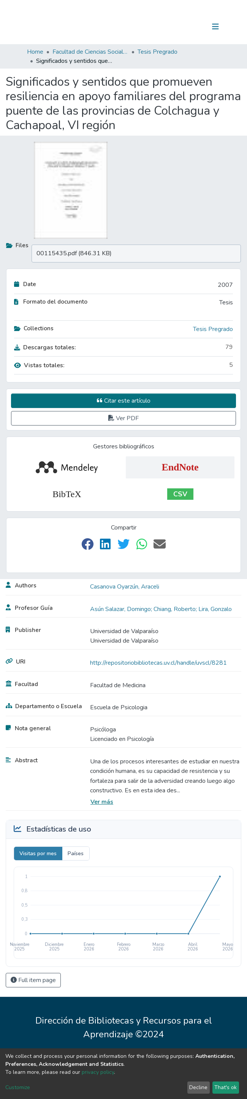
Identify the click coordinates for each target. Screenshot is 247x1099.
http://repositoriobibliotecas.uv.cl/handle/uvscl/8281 (158, 663)
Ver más (101, 802)
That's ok (225, 1087)
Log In (191, 26)
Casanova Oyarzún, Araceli (124, 586)
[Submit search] (176, 26)
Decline (198, 1087)
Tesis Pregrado (157, 52)
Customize (17, 1087)
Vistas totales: (39, 365)
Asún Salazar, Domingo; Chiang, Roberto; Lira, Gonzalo (161, 609)
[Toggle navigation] (215, 26)
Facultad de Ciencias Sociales (90, 52)
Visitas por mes (38, 853)
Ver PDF (123, 418)
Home (35, 52)
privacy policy (98, 1072)
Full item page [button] (33, 980)
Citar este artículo (123, 401)
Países (76, 853)
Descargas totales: (45, 347)
